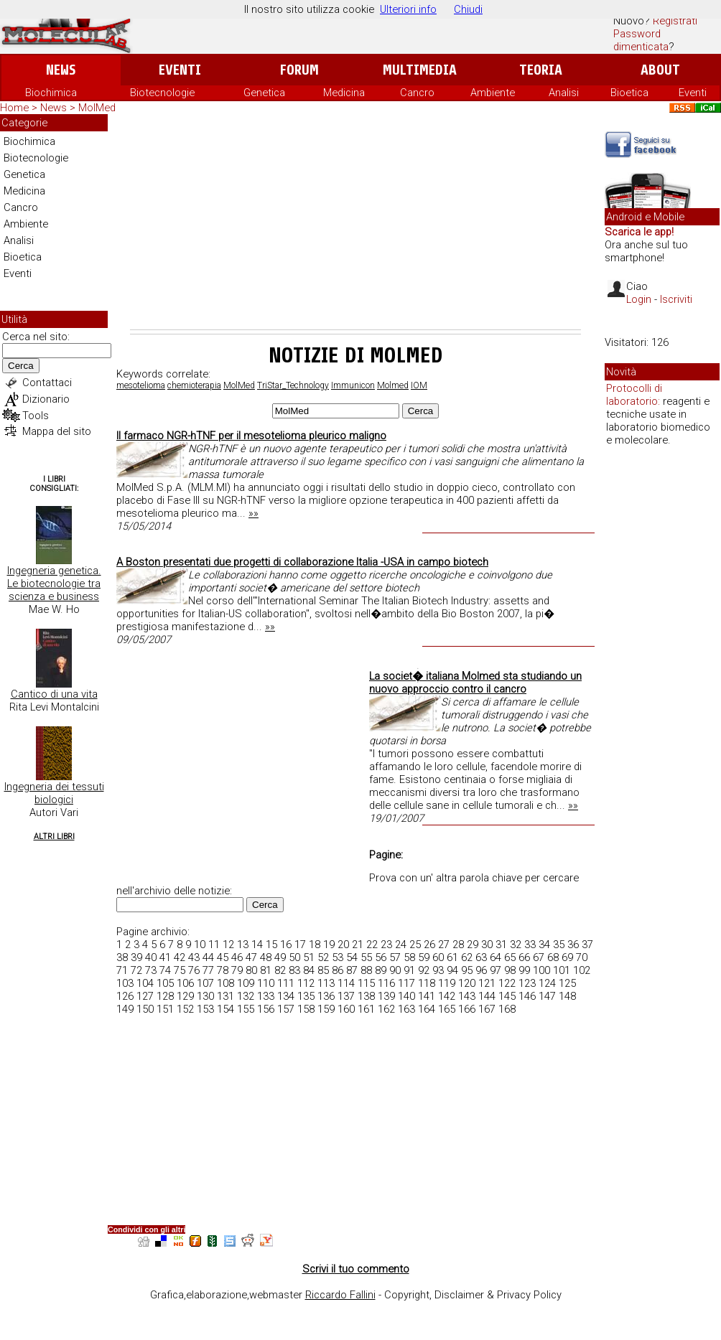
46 (237, 957)
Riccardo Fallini (340, 1294)
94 (452, 970)
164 (426, 1009)
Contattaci (47, 382)
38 (122, 957)
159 (326, 1009)
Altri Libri (54, 836)
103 (125, 983)
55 (366, 957)
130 (205, 996)
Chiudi (468, 9)
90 (395, 970)
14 (257, 944)
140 (406, 996)
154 (225, 1009)
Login (638, 299)
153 (205, 1009)
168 (507, 1009)
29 (472, 944)
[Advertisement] (355, 221)
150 (145, 1009)
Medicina (344, 92)
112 (306, 983)
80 (251, 970)
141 (426, 996)
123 (527, 983)
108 (225, 983)
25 (415, 944)
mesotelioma (140, 385)
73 (151, 970)
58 (409, 957)
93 (438, 970)
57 (395, 957)
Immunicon (353, 385)
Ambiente (492, 92)
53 (337, 957)
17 (300, 944)
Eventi (180, 70)
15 (271, 944)
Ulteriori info (408, 9)
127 (145, 996)
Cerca (21, 365)
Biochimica (51, 92)
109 (245, 983)
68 (553, 957)
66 (524, 957)
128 (165, 996)
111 (285, 983)
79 (237, 970)
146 (527, 996)
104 (145, 983)
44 (208, 957)
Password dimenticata (641, 40)
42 (179, 957)
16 (286, 944)
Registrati (675, 20)
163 (406, 1009)
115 (366, 983)
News (60, 70)
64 (495, 957)
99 (524, 970)
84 (309, 970)
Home (14, 107)
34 (544, 944)
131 (225, 996)
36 (573, 944)
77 (208, 970)
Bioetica (629, 92)
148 (567, 996)
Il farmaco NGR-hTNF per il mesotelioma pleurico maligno (251, 435)
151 (165, 1009)
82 (280, 970)
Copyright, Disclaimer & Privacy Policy (473, 1294)
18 (314, 944)
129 (185, 996)
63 (481, 957)
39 (136, 957)
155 (245, 1009)
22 (372, 944)
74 (165, 970)
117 (406, 983)
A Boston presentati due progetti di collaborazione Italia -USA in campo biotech (302, 562)
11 (214, 944)
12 (228, 944)
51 (309, 957)
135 (306, 996)
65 (510, 957)
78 (222, 970)
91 (409, 970)
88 (366, 970)
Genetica (264, 92)
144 (487, 996)
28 (458, 944)
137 (346, 996)
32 (515, 944)
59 (423, 957)
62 (467, 957)
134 (285, 996)
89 (380, 970)
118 (426, 983)
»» (253, 513)
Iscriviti (676, 299)
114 (346, 983)
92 (423, 970)
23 (386, 944)
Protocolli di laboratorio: (634, 395)
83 (294, 970)
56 (380, 957)
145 (507, 996)
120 (466, 983)
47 (251, 957)
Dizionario (46, 399)
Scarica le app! (639, 231)
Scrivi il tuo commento (355, 1268)
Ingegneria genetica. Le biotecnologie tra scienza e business (54, 583)
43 (194, 957)
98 (510, 970)
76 (194, 970)
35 (558, 944)
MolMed (239, 385)
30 (487, 944)
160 (346, 1009)
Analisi (564, 92)
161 (366, 1009)
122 (507, 983)
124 (547, 983)
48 (265, 957)
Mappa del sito (56, 431)
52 (323, 957)
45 (222, 957)
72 (136, 970)
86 (337, 970)
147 (547, 996)
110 (265, 983)
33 (530, 944)
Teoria (540, 70)
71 (122, 970)
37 (587, 944)
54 (352, 957)
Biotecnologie (162, 92)
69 (567, 957)
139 (386, 996)
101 (561, 970)
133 (265, 996)
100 (541, 970)
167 (487, 1009)
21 (357, 944)
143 (466, 996)
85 (323, 970)
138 (366, 996)
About (660, 70)
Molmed (393, 385)
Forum (299, 70)
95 (467, 970)
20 (343, 944)
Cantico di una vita (54, 694)
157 (285, 1009)
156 (265, 1009)
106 (185, 983)
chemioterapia (194, 385)
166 (466, 1009)
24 (400, 944)
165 (446, 1009)
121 (487, 983)
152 (185, 1009)
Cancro (417, 92)
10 (199, 944)
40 (151, 957)
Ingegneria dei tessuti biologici (54, 793)
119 (446, 983)
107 (205, 983)
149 (125, 1009)
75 (179, 970)
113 (326, 983)
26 (429, 944)
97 (495, 970)
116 (386, 983)
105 (165, 983)
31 (501, 944)
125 (567, 983)
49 (280, 957)
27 (444, 944)
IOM (419, 385)
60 (438, 957)
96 (481, 970)
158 (306, 1009)
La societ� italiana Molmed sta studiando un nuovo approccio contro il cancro (475, 682)
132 (245, 996)
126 (125, 996)
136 (326, 996)
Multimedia (420, 70)
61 (452, 957)
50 (294, 957)
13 (242, 944)
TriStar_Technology (293, 385)
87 (352, 970)
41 (165, 957)
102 (581, 970)
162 (386, 1009)
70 (581, 957)
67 (538, 957)
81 (265, 970)
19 (329, 944)
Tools (35, 415)
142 (446, 996)
